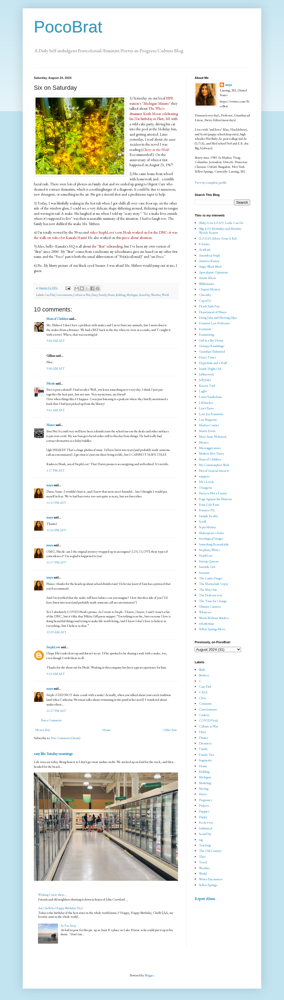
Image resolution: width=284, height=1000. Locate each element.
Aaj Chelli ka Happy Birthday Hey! (60, 908)
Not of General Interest (214, 470)
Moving (204, 788)
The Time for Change (213, 601)
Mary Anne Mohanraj (212, 436)
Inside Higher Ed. (210, 368)
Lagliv (203, 391)
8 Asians (204, 244)
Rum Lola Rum (209, 504)
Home (111, 295)
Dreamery (205, 743)
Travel (203, 862)
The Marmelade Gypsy (213, 584)
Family (102, 295)
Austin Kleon (207, 278)
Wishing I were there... (52, 894)
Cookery (204, 715)
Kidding (120, 295)
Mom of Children (57, 318)
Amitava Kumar (209, 261)
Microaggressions (209, 448)
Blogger (149, 975)
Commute (205, 703)
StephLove (53, 647)
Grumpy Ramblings (211, 346)
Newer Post (42, 730)
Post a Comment (51, 720)
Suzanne (204, 572)
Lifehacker (206, 402)
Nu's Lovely (206, 482)
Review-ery (206, 822)
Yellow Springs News (212, 629)
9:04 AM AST (55, 340)
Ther (202, 856)
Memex (204, 442)
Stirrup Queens (209, 561)
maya (50, 485)
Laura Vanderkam (210, 397)
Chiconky (205, 295)
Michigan (132, 295)
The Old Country (210, 851)
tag (201, 839)
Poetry (203, 794)
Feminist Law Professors (214, 323)
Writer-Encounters (210, 879)
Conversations (64, 295)
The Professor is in (210, 595)
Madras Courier (209, 425)
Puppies (204, 811)
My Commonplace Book (214, 465)
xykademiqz (206, 623)
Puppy (203, 817)
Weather (156, 295)
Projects (204, 805)
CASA (203, 692)
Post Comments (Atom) (65, 738)
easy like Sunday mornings (53, 753)
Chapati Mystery (209, 289)
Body (202, 669)
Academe (205, 249)
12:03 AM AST (56, 632)
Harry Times (207, 357)
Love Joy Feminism (211, 414)
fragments (205, 760)
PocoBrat (68, 27)
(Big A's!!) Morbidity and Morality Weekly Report (220, 230)
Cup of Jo (205, 300)
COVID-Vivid (208, 720)
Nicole (50, 383)
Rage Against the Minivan (215, 499)
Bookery (204, 675)
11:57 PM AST (56, 562)
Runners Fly (207, 510)
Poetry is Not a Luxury (213, 493)
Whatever (205, 612)
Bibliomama (206, 283)
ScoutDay (144, 295)
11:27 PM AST (56, 711)
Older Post (170, 730)
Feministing (206, 334)
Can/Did (50, 295)
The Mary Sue (208, 589)
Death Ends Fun (209, 306)
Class (202, 698)
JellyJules (205, 380)
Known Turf (207, 385)
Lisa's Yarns (206, 408)
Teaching (205, 845)
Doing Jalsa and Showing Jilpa (218, 317)
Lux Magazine (208, 419)
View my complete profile (211, 182)
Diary (95, 295)
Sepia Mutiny (207, 527)
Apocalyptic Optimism (213, 272)
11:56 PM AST (56, 530)
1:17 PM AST (55, 470)
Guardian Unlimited (212, 351)
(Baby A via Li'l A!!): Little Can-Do (221, 223)
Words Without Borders (214, 618)
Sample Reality (208, 516)
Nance (50, 425)
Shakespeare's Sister (211, 533)
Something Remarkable (214, 544)
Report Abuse (205, 898)
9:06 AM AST (55, 368)
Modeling (205, 783)
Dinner (203, 737)
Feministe (205, 329)
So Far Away (68, 925)
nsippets (204, 476)
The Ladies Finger (210, 578)
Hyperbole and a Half (213, 363)
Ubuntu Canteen (210, 606)
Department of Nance (213, 312)
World (165, 295)
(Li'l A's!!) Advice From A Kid (218, 238)
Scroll (202, 521)
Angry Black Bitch (210, 266)
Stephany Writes (209, 550)
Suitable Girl (207, 567)
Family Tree (206, 754)
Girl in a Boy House (211, 340)
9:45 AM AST (55, 410)
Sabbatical (205, 828)
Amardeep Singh (209, 255)
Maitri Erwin (207, 431)
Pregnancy (205, 800)
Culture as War (81, 295)
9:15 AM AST (55, 674)
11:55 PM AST (56, 502)
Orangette (205, 487)
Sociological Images (211, 538)
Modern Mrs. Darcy (211, 453)
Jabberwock (206, 374)
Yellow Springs (208, 885)
